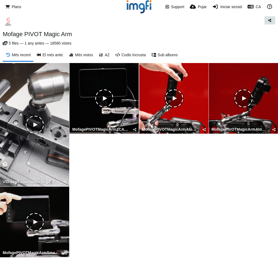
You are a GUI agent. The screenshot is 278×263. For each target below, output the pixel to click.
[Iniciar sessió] (227, 7)
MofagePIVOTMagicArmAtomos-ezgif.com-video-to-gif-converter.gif (239, 129)
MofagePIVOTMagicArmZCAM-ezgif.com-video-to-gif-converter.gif (100, 129)
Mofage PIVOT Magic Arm (37, 34)
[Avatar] (8, 21)
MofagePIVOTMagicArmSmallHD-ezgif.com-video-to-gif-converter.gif (31, 253)
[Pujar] (198, 7)
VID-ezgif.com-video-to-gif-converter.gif (31, 182)
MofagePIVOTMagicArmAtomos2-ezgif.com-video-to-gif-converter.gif (170, 129)
